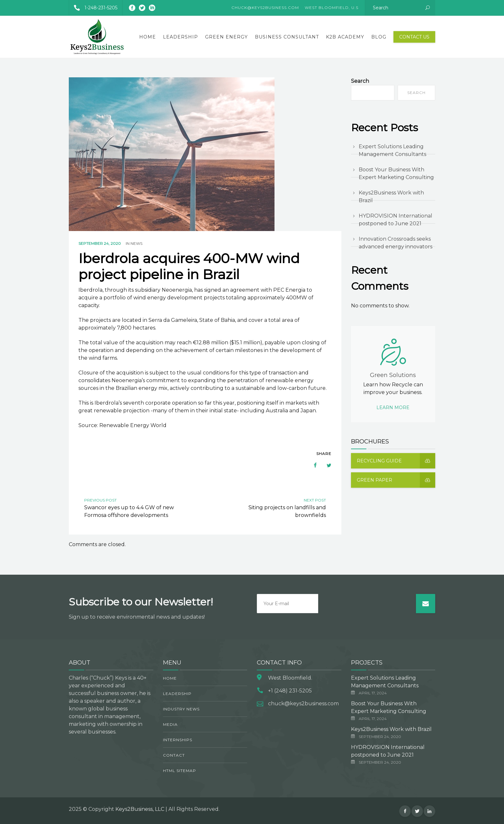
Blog (378, 37)
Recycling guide (396, 460)
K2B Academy (345, 37)
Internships (177, 739)
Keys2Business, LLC (139, 809)
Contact (174, 755)
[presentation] (367, 606)
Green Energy (226, 37)
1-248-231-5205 (93, 7)
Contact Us (414, 37)
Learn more (393, 407)
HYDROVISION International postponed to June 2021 (395, 220)
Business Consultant (287, 37)
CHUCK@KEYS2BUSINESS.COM (265, 7)
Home (147, 37)
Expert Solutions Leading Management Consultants (392, 150)
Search (360, 81)
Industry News (181, 709)
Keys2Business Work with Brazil (391, 196)
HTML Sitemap (179, 770)
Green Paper (396, 480)
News (136, 243)
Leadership (180, 37)
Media (170, 724)
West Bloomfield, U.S (331, 7)
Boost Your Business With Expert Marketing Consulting (396, 173)
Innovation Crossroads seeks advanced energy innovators (395, 243)
